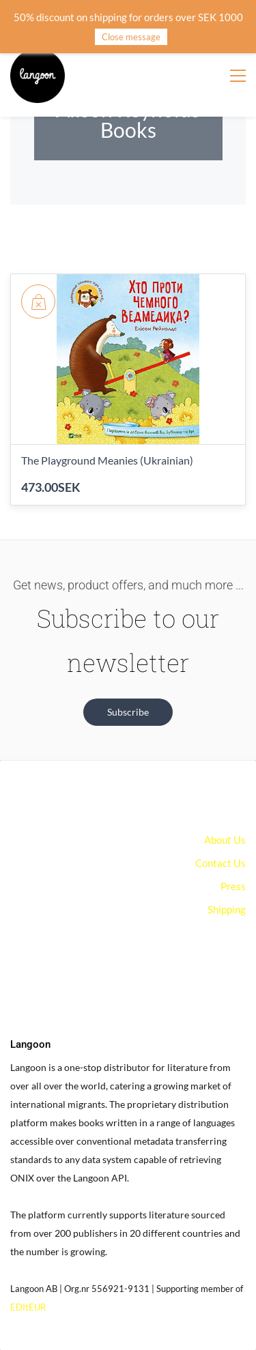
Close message (131, 36)
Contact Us (220, 863)
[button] (128, 712)
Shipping (227, 909)
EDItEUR (28, 1307)
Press (233, 886)
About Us (225, 840)
